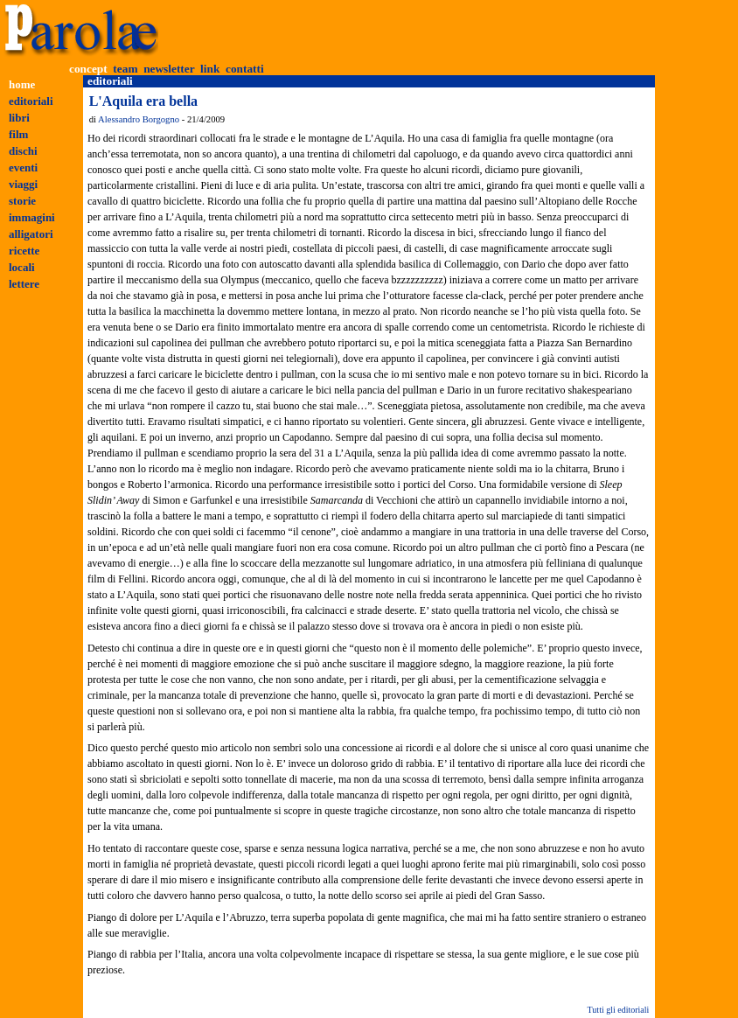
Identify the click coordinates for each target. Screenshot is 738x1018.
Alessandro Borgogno (138, 119)
